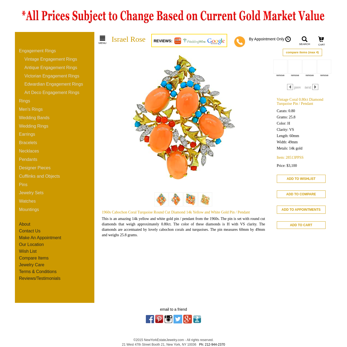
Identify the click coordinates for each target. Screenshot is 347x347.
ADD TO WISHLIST (301, 179)
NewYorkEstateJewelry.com (164, 340)
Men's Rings (31, 109)
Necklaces (29, 151)
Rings (24, 101)
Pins (23, 184)
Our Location (31, 244)
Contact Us (29, 231)
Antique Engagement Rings (50, 67)
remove (280, 75)
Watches (27, 201)
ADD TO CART (301, 225)
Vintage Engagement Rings (50, 59)
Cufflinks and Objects (39, 176)
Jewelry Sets (31, 192)
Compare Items (34, 258)
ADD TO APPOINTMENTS (301, 210)
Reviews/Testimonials (39, 278)
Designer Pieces (35, 168)
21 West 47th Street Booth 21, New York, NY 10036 (159, 344)
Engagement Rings (37, 50)
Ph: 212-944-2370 (212, 344)
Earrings (27, 134)
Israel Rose (129, 39)
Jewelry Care (31, 264)
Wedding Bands (34, 117)
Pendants (28, 159)
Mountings (29, 209)
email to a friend (173, 309)
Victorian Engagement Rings (51, 76)
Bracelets (28, 142)
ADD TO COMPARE (301, 194)
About (24, 224)
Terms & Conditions (38, 271)
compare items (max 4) (302, 52)
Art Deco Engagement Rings (51, 92)
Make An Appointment (40, 237)
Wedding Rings (33, 126)
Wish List (28, 251)
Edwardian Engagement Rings (53, 84)
